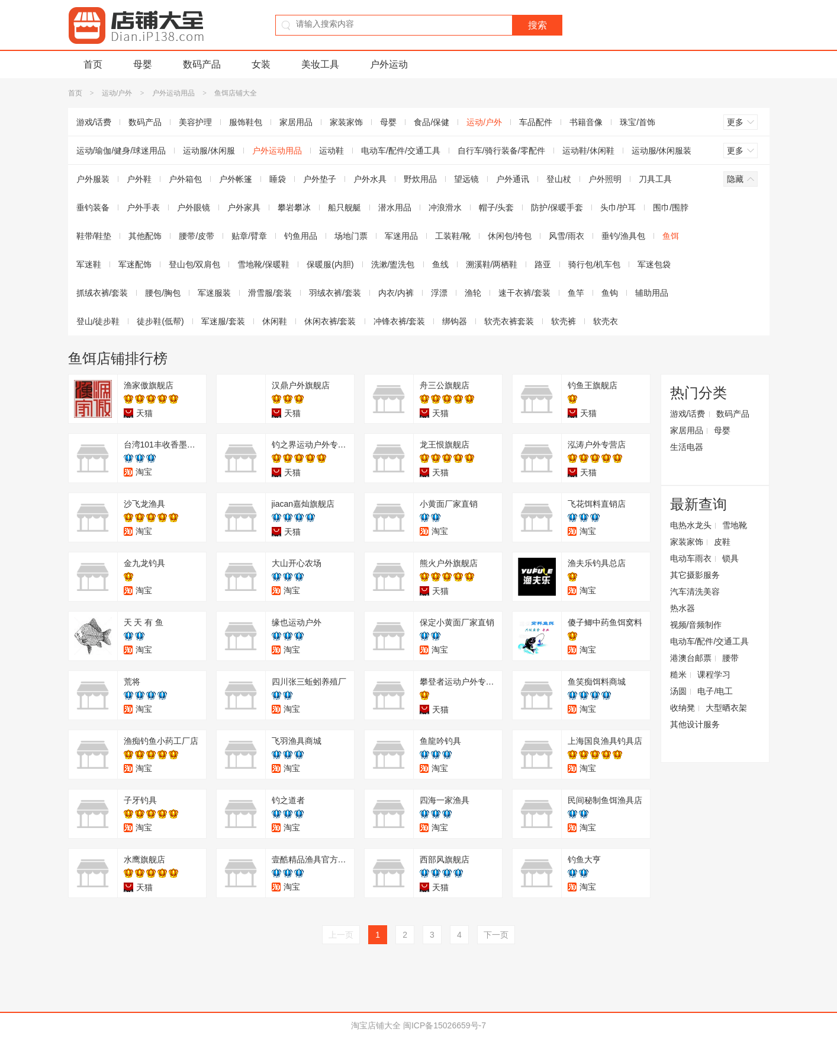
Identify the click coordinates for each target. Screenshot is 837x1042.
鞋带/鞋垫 (94, 236)
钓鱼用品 (300, 236)
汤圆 (678, 691)
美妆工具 (320, 64)
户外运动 (389, 64)
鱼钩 (609, 293)
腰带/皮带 (196, 236)
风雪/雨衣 (566, 236)
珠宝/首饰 (637, 122)
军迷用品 (401, 236)
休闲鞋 (274, 321)
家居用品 (296, 122)
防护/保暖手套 (557, 207)
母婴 (142, 64)
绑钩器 (454, 321)
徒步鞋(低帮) (160, 321)
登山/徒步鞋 (98, 321)
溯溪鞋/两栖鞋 (492, 264)
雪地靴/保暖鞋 (263, 264)
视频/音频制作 (696, 624)
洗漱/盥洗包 (393, 264)
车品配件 (535, 122)
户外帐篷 (235, 179)
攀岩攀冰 (294, 207)
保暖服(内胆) (330, 264)
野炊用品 (420, 179)
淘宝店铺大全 (376, 1025)
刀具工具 (655, 179)
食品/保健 (431, 122)
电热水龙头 (691, 525)
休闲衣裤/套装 (330, 321)
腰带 (730, 658)
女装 (261, 64)
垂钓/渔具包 (623, 236)
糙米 (678, 674)
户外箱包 (185, 179)
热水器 (682, 608)
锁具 (730, 558)
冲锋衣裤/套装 (400, 321)
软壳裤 (563, 321)
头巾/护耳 (618, 207)
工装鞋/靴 (453, 236)
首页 (92, 64)
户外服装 (93, 179)
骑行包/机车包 (594, 264)
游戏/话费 (94, 122)
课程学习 (713, 674)
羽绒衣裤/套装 (335, 293)
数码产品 (202, 64)
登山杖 (558, 179)
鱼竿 (576, 293)
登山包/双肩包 (195, 264)
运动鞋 (331, 150)
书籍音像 (586, 122)
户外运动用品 (173, 93)
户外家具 (243, 207)
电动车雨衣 (691, 558)
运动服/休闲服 (209, 150)
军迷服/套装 (223, 321)
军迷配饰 (135, 264)
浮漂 (439, 293)
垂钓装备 (93, 207)
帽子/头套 (496, 207)
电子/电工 (715, 691)
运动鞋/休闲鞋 (588, 150)
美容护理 (195, 122)
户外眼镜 (193, 207)
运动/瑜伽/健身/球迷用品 (121, 150)
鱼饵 (670, 236)
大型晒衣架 (726, 707)
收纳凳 (682, 707)
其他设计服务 (695, 724)
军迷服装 (214, 293)
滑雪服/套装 (270, 293)
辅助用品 (651, 293)
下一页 (496, 934)
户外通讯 (512, 179)
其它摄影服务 (695, 575)
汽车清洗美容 (695, 591)
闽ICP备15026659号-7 (444, 1025)
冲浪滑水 (445, 207)
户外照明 (605, 179)
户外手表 (143, 207)
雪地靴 (734, 525)
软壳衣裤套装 (509, 321)
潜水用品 (394, 207)
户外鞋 (139, 179)
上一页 (341, 934)
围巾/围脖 (670, 207)
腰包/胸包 (163, 293)
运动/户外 (117, 93)
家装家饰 (346, 122)
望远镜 (466, 179)
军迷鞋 (88, 264)
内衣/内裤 (396, 293)
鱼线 (440, 264)
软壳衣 (605, 321)
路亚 (543, 264)
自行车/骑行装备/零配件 (501, 150)
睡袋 (277, 179)
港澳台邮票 (691, 658)
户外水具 (370, 179)
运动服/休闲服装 (662, 150)
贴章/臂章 (249, 236)
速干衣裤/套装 (524, 293)
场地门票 (351, 236)
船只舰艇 (344, 207)
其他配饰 (145, 236)
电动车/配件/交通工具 (400, 150)
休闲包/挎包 (510, 236)
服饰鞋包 (245, 122)
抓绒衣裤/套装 (102, 293)
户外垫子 (319, 179)
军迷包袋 (654, 264)
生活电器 (686, 447)
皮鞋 (722, 541)
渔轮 (473, 293)
